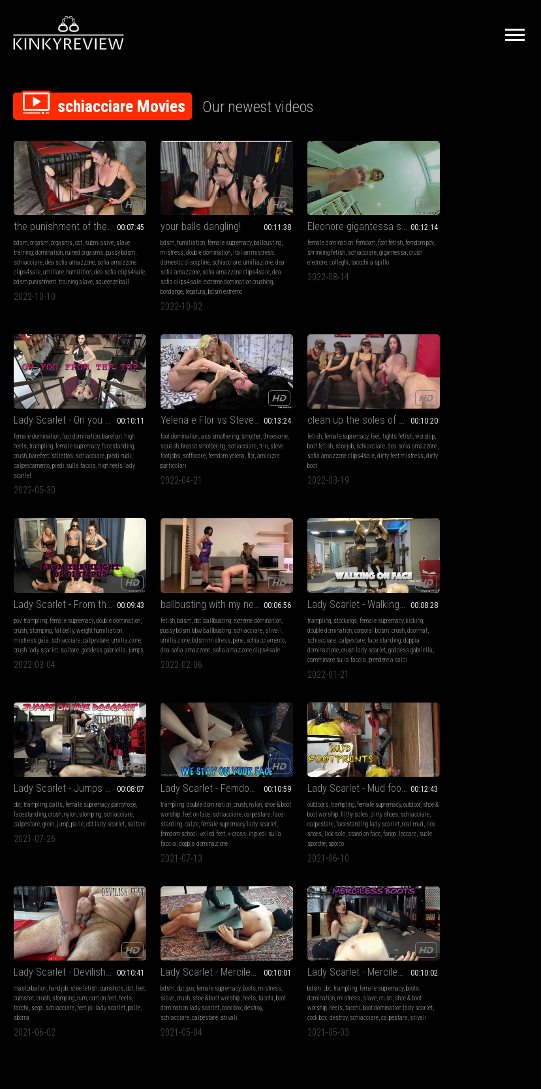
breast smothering (84, 439)
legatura (180, 293)
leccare (447, 644)
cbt (78, 234)
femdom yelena (32, 459)
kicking (120, 605)
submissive (99, 234)
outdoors (420, 605)
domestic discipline (213, 253)
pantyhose (158, 614)
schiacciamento (467, 459)
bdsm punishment (78, 273)
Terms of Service (230, 944)
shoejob (205, 439)
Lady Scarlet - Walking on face (72, 589)
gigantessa (373, 244)
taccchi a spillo (355, 253)
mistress (187, 244)
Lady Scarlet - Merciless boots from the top (204, 774)
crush (450, 253)
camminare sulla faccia (90, 644)
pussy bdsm (454, 439)
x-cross (299, 644)
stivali (449, 449)
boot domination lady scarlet (214, 810)
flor (56, 459)
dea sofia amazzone (86, 253)
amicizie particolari (87, 459)
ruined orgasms (84, 244)
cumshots (111, 790)
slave (178, 800)
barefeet (470, 253)
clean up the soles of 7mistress (204, 413)
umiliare (80, 263)
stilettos (493, 253)
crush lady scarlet (361, 459)
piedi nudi (453, 263)
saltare (287, 468)
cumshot (45, 800)
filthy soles (473, 614)
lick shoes (466, 634)
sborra (69, 820)
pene (440, 459)
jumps (353, 468)
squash (50, 439)
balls (187, 605)
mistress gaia (326, 449)
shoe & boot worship (433, 614)
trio (49, 449)
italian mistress (166, 253)
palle (240, 624)
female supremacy (214, 234)
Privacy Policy (318, 944)
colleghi (324, 253)
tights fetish (236, 429)
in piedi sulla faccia (335, 644)
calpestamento (486, 263)
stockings (51, 605)
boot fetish (180, 439)
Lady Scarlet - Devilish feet (69, 774)
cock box (308, 820)
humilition (105, 263)
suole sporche (475, 644)
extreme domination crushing (209, 283)
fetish (153, 429)
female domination (301, 234)
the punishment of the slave (72, 218)
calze (349, 624)
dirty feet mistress (169, 459)
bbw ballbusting (491, 439)
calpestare (291, 459)
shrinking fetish (307, 244)
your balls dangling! (186, 218)
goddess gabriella (321, 468)
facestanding (426, 253)
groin (211, 624)
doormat (24, 624)
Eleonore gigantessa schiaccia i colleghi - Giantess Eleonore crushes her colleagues (336, 218)
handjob (58, 790)
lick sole (492, 634)
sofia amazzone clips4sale (179, 273)
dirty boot (205, 459)
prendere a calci (33, 654)
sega (64, 810)
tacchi (48, 810)
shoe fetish (83, 790)
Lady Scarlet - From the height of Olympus (336, 413)
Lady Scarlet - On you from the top (468, 218)
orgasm (39, 234)
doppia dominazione (38, 634)
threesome (26, 439)
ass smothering (73, 429)
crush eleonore (295, 253)
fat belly (358, 439)
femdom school (356, 634)
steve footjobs (73, 449)
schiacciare (44, 253)
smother (104, 429)
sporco (502, 644)
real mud (441, 634)
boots (234, 790)
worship (155, 439)
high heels (422, 244)
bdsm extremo (210, 293)
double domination (223, 244)
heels (32, 810)
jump (226, 624)
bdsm (20, 234)
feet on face (329, 614)
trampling (448, 244)
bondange (157, 293)
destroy (165, 820)
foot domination (477, 234)
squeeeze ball (47, 283)
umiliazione (191, 263)
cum (103, 800)
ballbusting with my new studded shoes (468, 413)
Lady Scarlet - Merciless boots (336, 774)
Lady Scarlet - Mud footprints (468, 589)
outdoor (514, 605)
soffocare (104, 449)
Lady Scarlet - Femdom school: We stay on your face (336, 589)
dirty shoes (504, 614)
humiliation (176, 234)
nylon (229, 614)
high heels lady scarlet (470, 273)
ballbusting (159, 244)
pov (281, 429)
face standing (113, 624)
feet (213, 429)
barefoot (508, 234)
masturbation (30, 790)
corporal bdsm (78, 614)
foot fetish (360, 234)
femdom (336, 234)
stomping (335, 439)
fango (429, 644)
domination (49, 244)
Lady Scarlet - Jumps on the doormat (204, 589)
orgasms (61, 234)
